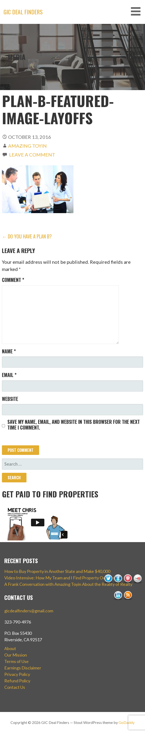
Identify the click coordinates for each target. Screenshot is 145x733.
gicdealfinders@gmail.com (28, 610)
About (10, 648)
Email (9, 374)
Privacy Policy (17, 674)
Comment (13, 279)
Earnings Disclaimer (22, 667)
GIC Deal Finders (23, 11)
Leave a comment (32, 154)
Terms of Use (16, 661)
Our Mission (15, 655)
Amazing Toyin (27, 146)
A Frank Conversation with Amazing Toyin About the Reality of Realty (68, 584)
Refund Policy (17, 680)
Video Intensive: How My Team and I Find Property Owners (59, 577)
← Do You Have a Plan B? (27, 236)
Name (9, 351)
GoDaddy (127, 722)
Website (10, 398)
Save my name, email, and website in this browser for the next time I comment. (73, 424)
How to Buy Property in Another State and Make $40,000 (57, 571)
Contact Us (14, 687)
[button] (137, 11)
